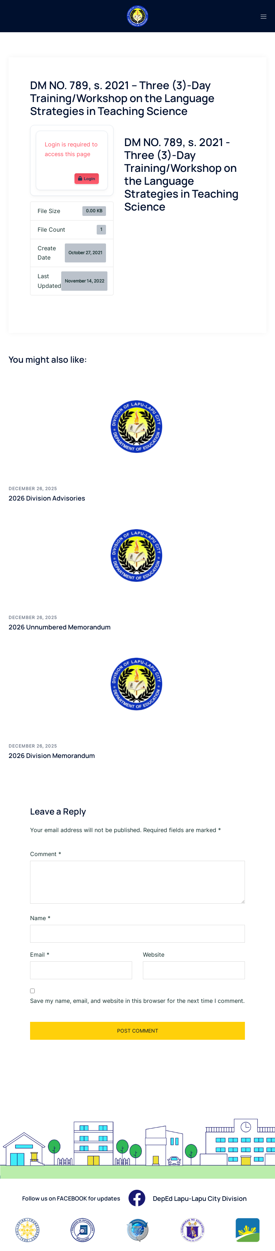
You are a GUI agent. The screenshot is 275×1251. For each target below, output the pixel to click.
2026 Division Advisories (47, 498)
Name (40, 918)
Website (153, 954)
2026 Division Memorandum (52, 755)
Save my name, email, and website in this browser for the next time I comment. (137, 1000)
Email (39, 954)
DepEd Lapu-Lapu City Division (200, 1198)
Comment (45, 854)
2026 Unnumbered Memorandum (60, 627)
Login (86, 178)
